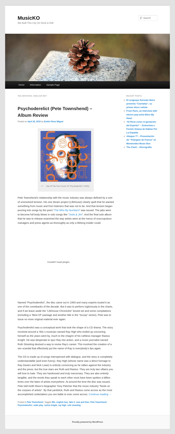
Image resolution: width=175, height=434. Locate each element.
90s (53, 402)
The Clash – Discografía (139, 147)
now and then (82, 402)
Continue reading (100, 394)
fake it (72, 402)
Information (35, 85)
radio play (38, 405)
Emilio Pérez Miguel (53, 121)
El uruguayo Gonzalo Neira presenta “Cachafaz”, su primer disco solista (140, 104)
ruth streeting (73, 405)
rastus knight (50, 405)
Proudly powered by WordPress (87, 422)
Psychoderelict (25, 405)
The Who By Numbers (66, 210)
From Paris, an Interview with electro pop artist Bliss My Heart (141, 114)
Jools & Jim (75, 214)
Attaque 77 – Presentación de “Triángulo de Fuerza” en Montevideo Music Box (141, 140)
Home (21, 85)
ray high (62, 405)
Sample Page (53, 85)
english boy (62, 402)
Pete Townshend (35, 402)
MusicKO (29, 18)
